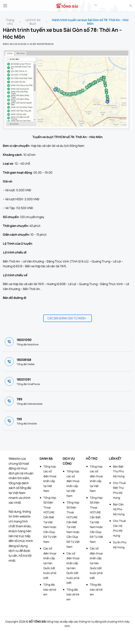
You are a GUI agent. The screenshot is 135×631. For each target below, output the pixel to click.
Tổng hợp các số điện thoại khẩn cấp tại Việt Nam (49, 479)
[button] (5, 5)
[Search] (130, 5)
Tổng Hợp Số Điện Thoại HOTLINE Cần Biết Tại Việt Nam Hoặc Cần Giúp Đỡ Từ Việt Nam (50, 520)
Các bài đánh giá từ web (67, 318)
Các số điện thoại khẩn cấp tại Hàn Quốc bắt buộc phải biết (49, 563)
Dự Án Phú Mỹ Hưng (119, 544)
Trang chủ (10, 21)
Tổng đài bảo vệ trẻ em (49, 589)
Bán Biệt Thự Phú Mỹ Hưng (118, 471)
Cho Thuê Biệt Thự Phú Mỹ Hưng (119, 490)
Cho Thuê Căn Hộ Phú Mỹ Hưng (119, 528)
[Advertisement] (116, 612)
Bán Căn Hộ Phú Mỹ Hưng (118, 509)
